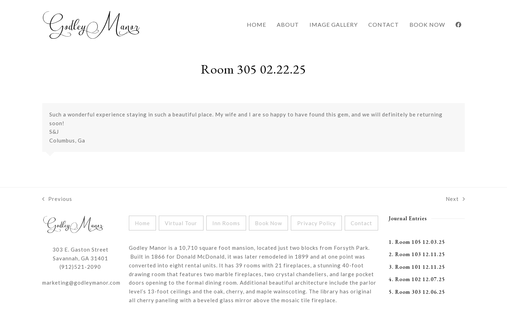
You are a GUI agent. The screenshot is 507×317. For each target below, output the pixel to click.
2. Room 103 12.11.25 (417, 254)
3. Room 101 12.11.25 (417, 267)
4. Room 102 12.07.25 (417, 279)
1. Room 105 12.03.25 (417, 242)
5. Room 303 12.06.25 (417, 292)
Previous (57, 199)
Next (455, 199)
